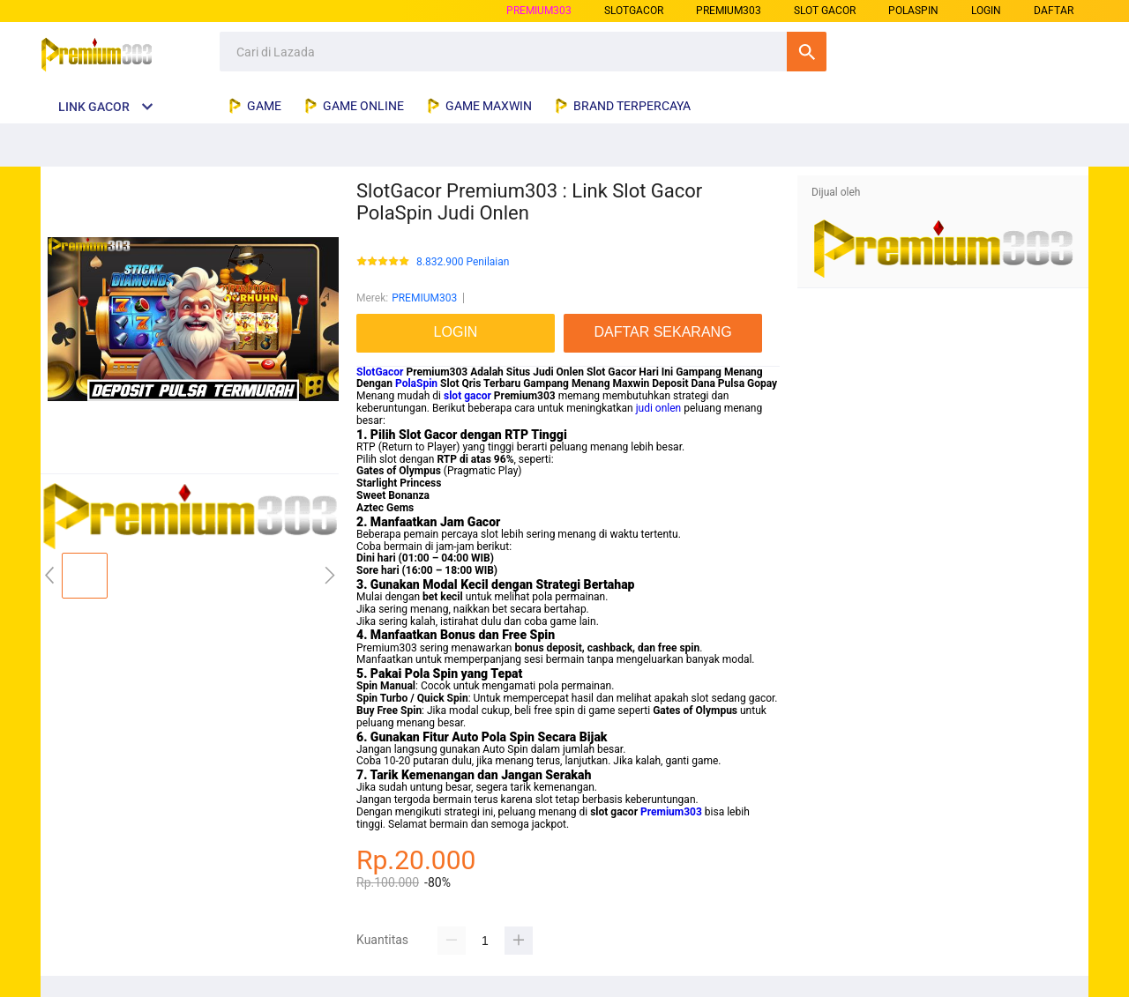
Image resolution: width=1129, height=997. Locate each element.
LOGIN (986, 10)
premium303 (728, 10)
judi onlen (659, 408)
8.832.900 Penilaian (462, 262)
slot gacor (467, 396)
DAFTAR (1053, 10)
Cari (806, 51)
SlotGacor (379, 372)
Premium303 (671, 812)
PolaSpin (416, 383)
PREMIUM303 (539, 10)
